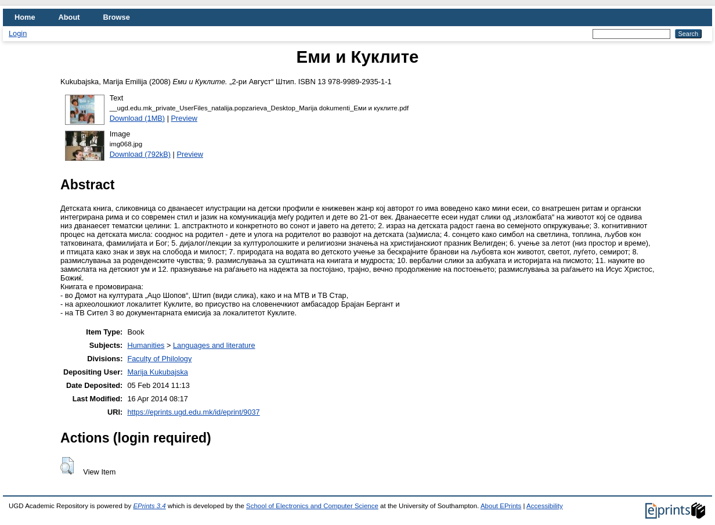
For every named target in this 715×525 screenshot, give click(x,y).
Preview (184, 118)
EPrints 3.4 (149, 505)
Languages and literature (214, 345)
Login (18, 33)
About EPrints (501, 505)
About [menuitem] (69, 17)
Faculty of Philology (159, 358)
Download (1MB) (137, 118)
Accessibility (544, 505)
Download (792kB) (140, 154)
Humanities (145, 345)
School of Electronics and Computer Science (312, 505)
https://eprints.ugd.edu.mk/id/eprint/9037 (193, 412)
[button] (67, 465)
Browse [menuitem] (116, 17)
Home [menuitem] (25, 17)
